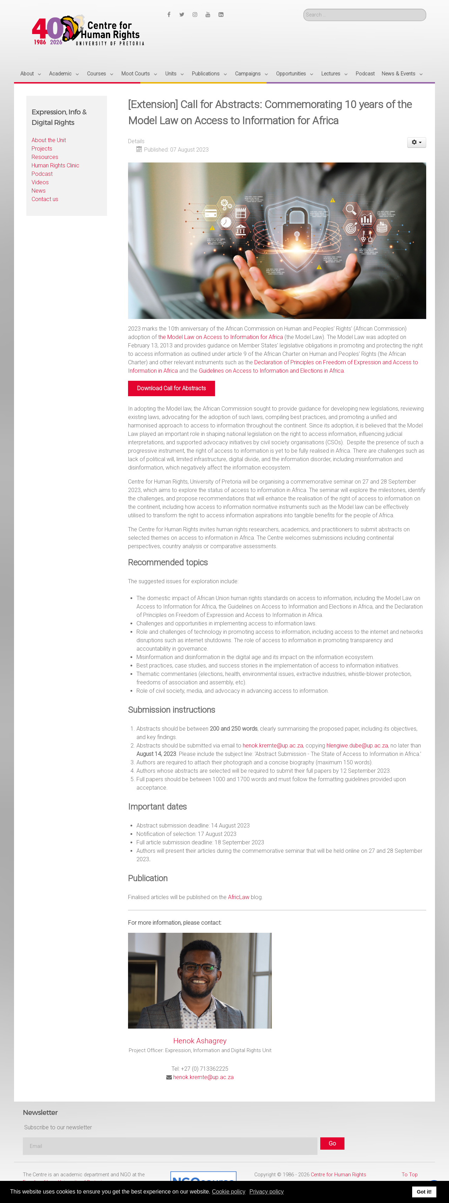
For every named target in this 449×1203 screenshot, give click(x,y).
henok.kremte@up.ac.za (273, 745)
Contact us (45, 199)
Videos (40, 182)
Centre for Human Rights (338, 1175)
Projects (42, 148)
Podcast (42, 174)
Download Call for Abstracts (171, 388)
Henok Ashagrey (200, 1041)
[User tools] (417, 142)
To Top (410, 1175)
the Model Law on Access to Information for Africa (220, 337)
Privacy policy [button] (266, 1192)
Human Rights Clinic (55, 165)
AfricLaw (238, 897)
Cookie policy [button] (228, 1192)
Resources (45, 157)
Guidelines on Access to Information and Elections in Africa (271, 370)
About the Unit (49, 140)
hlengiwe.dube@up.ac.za (357, 745)
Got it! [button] (424, 1192)
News (39, 190)
